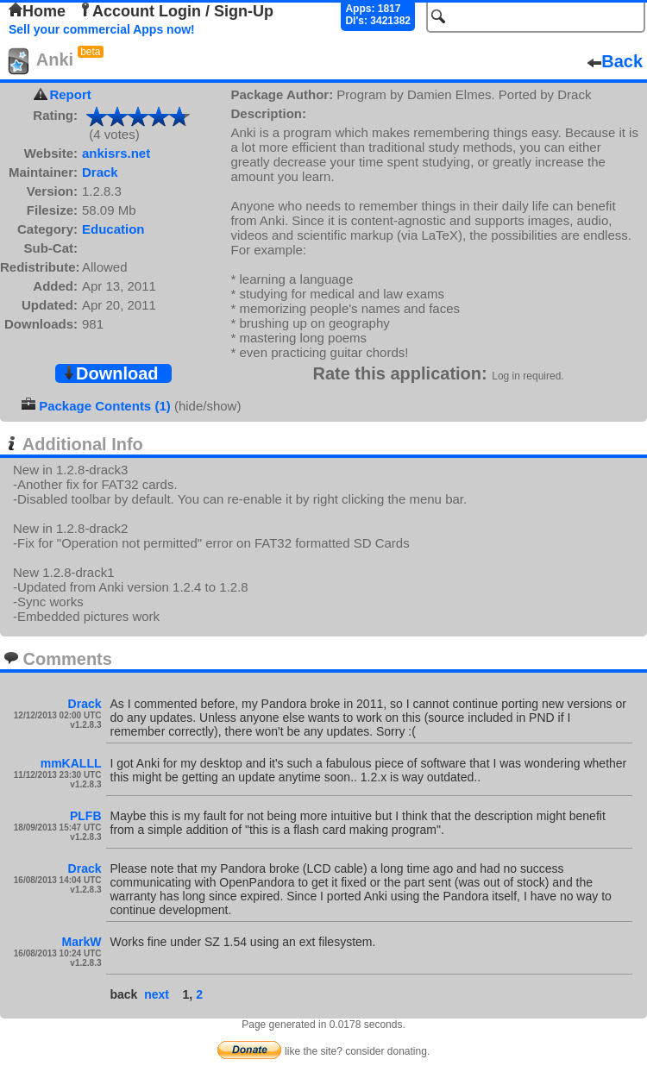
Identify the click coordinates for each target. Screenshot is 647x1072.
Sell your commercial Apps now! (102, 29)
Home (37, 11)
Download (110, 373)
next (156, 994)
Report (70, 94)
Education (113, 229)
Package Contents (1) (105, 405)
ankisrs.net (116, 153)
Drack (100, 172)
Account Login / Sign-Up (176, 11)
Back (615, 61)
